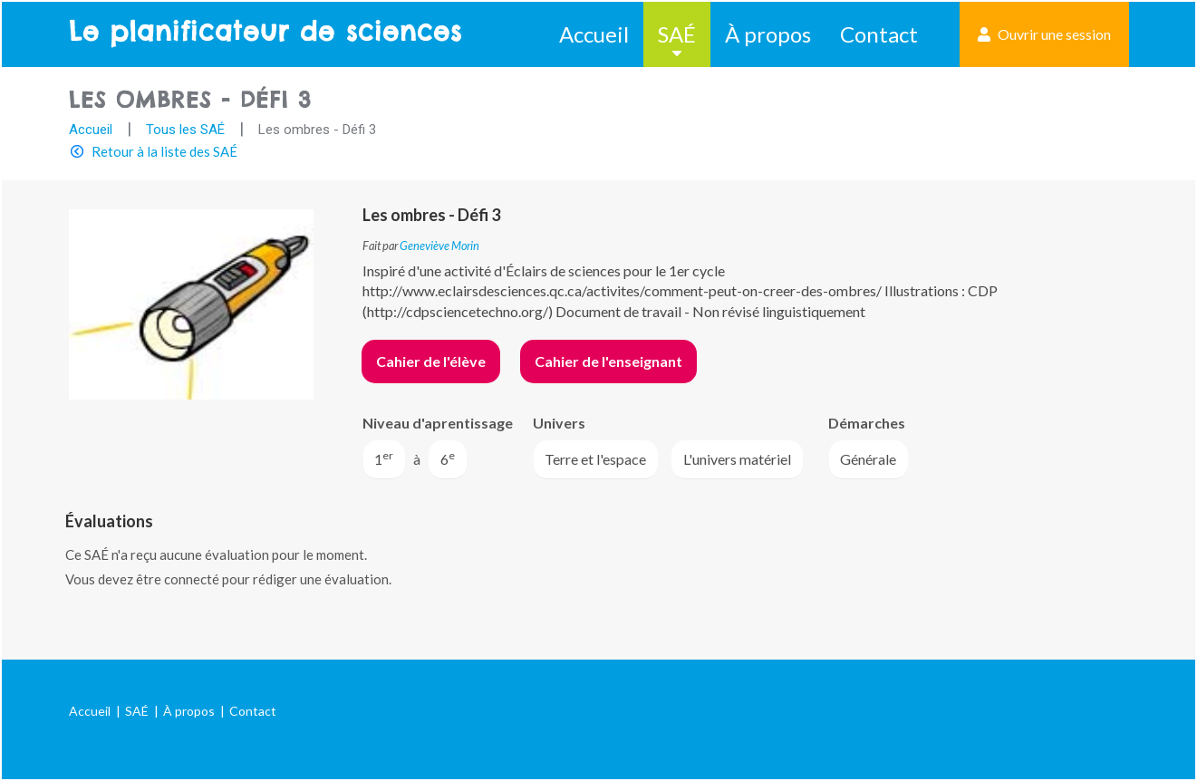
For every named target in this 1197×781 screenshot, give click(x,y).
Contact (879, 34)
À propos (768, 34)
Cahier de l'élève (431, 361)
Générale (868, 459)
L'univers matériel (737, 459)
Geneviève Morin (439, 245)
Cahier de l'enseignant (608, 361)
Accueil (594, 34)
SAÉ (677, 34)
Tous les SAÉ (185, 129)
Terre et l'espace (595, 459)
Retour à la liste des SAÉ (164, 151)
